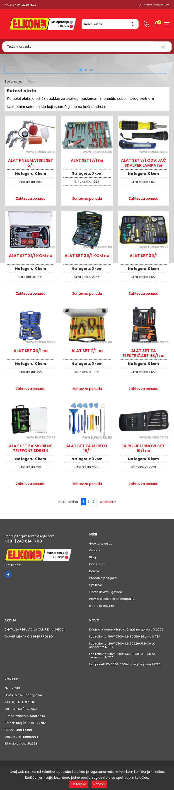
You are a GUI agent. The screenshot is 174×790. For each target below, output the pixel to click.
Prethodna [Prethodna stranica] (68, 502)
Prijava (145, 4)
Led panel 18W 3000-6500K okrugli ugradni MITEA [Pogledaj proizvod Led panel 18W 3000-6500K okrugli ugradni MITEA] (125, 664)
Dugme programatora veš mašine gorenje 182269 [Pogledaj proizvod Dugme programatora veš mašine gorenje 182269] (126, 629)
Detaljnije (79, 784)
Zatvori (99, 784)
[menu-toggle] (166, 24)
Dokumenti (97, 564)
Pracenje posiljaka (103, 578)
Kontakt (94, 571)
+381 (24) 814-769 (23, 541)
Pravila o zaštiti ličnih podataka (112, 599)
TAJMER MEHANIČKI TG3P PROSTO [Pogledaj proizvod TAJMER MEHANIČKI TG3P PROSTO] (29, 636)
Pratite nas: (13, 565)
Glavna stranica (100, 543)
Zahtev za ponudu (30, 198)
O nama (95, 550)
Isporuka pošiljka (101, 606)
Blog (92, 557)
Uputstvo (95, 585)
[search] (133, 24)
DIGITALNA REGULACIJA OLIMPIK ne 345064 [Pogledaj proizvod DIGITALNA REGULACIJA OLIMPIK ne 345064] (35, 629)
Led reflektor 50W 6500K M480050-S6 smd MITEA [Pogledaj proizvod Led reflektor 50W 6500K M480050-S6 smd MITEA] (124, 636)
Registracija (161, 4)
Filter (88, 70)
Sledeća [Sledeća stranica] (108, 502)
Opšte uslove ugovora (105, 592)
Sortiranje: (13, 81)
